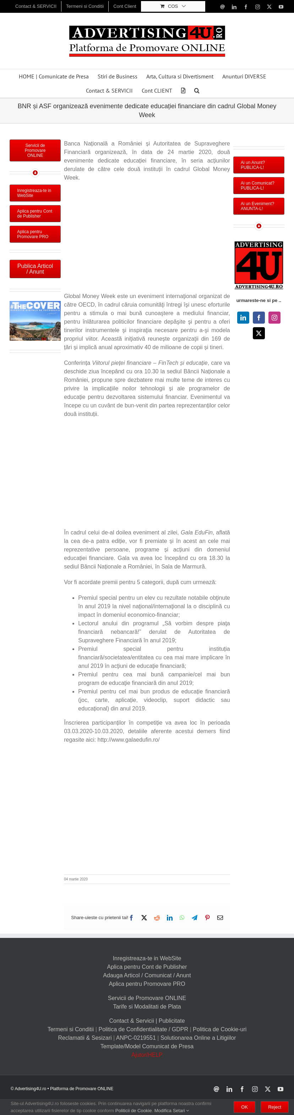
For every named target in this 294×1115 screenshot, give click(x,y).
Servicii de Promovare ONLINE (147, 998)
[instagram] (274, 318)
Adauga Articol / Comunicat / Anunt (147, 975)
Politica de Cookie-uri (219, 1029)
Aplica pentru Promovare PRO (147, 984)
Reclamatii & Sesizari (84, 1038)
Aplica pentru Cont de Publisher (147, 967)
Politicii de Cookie (133, 1110)
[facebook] (259, 318)
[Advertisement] (147, 239)
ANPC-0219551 (136, 1038)
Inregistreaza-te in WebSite (147, 958)
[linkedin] (243, 318)
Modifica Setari (171, 1110)
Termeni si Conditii (71, 1029)
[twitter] (259, 333)
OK (244, 1107)
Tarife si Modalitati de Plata (147, 1007)
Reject (274, 1107)
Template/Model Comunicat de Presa (147, 1046)
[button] (197, 90)
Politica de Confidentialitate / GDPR (143, 1029)
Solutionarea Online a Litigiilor (198, 1038)
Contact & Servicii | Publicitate (147, 1021)
